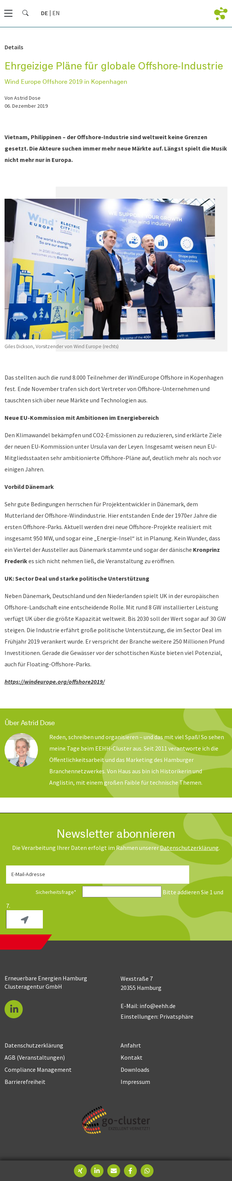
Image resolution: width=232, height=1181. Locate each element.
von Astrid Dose (23, 97)
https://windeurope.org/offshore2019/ (55, 681)
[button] (14, 1009)
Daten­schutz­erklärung (189, 847)
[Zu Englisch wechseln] (56, 13)
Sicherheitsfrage (43, 892)
